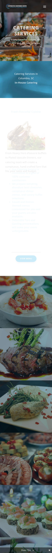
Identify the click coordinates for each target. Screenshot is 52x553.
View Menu (26, 258)
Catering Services (26, 31)
